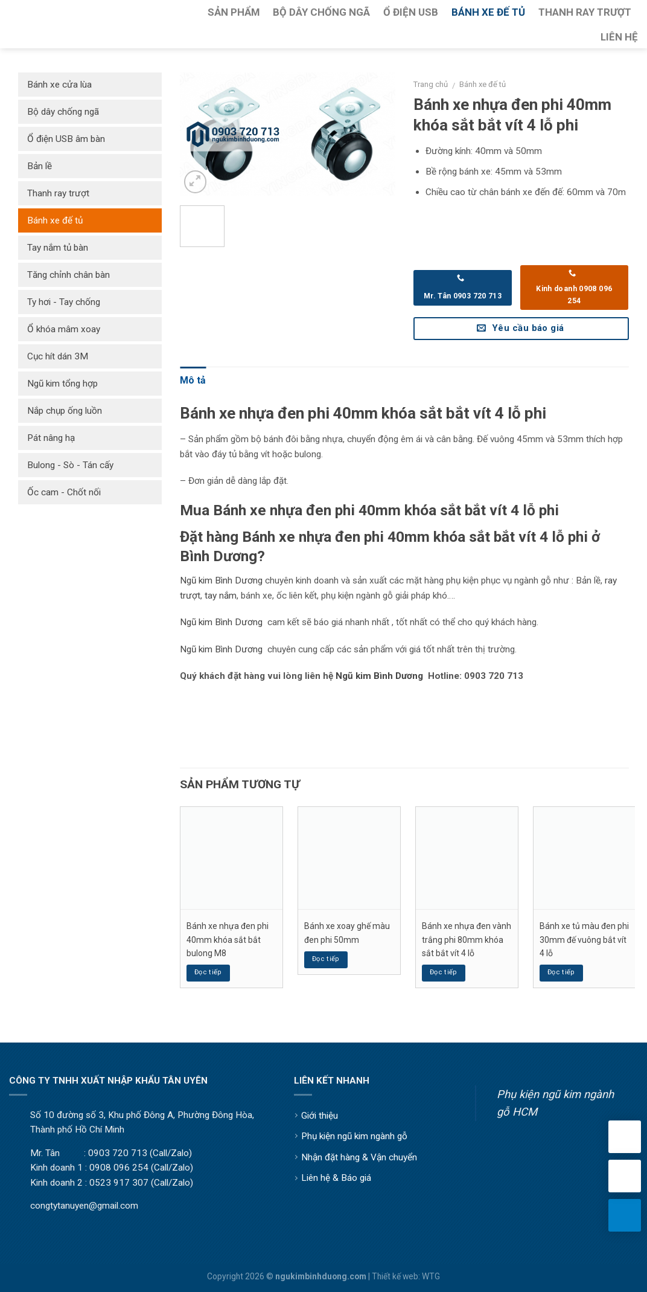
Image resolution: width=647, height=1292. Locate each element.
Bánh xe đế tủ (482, 84)
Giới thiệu (319, 1115)
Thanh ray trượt (58, 193)
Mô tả (193, 380)
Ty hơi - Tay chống (63, 302)
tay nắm (221, 595)
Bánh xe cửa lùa (59, 84)
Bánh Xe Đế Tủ (488, 12)
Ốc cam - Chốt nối (64, 492)
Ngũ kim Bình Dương (221, 580)
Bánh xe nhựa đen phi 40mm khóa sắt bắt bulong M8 (227, 939)
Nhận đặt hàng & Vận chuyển (359, 1157)
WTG (431, 1276)
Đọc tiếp (208, 972)
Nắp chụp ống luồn (64, 410)
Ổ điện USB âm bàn (66, 138)
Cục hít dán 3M (57, 356)
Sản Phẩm (234, 12)
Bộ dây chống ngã (63, 111)
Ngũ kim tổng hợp (62, 383)
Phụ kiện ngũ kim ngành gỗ (354, 1136)
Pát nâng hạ (51, 437)
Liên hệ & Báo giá (336, 1177)
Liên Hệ (619, 37)
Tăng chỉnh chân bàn (68, 274)
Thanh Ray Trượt (584, 12)
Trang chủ (430, 84)
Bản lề (39, 166)
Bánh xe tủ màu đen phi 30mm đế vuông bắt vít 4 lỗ (584, 939)
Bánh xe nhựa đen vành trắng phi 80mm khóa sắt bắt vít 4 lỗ (466, 939)
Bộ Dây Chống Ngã (321, 12)
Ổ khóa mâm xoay (63, 329)
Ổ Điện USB (410, 12)
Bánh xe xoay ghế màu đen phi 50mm (347, 932)
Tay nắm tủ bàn (57, 247)
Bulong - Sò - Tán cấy (70, 465)
